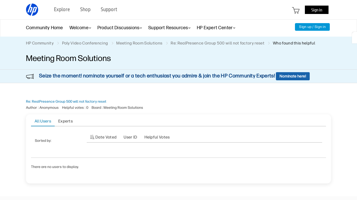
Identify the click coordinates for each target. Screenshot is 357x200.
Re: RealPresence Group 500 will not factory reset (66, 101)
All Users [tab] (43, 121)
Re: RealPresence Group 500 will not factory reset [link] (217, 43)
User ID (130, 137)
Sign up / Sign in (312, 27)
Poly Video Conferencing (85, 43)
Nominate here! (292, 76)
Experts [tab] (65, 121)
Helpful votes (157, 137)
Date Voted (105, 137)
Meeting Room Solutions (139, 43)
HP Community (40, 43)
